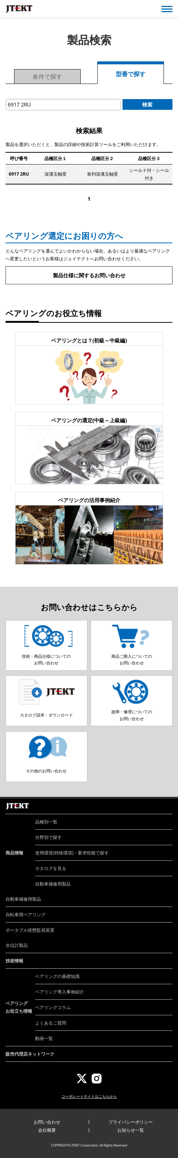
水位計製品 (17, 945)
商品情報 (14, 853)
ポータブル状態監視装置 (30, 930)
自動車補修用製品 (53, 884)
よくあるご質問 (50, 1023)
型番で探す (130, 74)
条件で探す (47, 76)
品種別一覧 (46, 822)
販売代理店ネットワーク (30, 1054)
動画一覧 (44, 1038)
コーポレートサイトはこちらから (89, 1096)
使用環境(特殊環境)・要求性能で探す (72, 853)
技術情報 (14, 961)
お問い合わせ (47, 1122)
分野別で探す (48, 837)
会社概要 (47, 1130)
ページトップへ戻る (164, 798)
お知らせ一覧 (130, 1130)
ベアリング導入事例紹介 (59, 992)
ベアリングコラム (53, 1007)
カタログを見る (50, 868)
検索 (147, 104)
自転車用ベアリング (26, 914)
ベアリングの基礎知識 (57, 976)
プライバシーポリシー (130, 1122)
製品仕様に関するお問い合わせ (89, 275)
